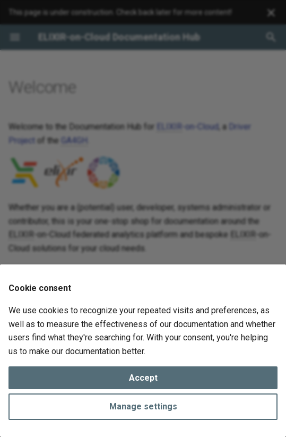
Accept (143, 378)
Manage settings (143, 406)
